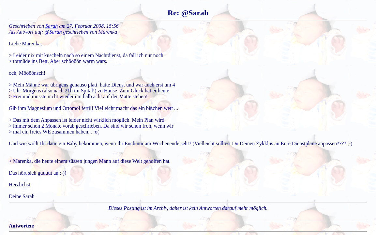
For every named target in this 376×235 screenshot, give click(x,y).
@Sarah (53, 32)
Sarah (51, 26)
